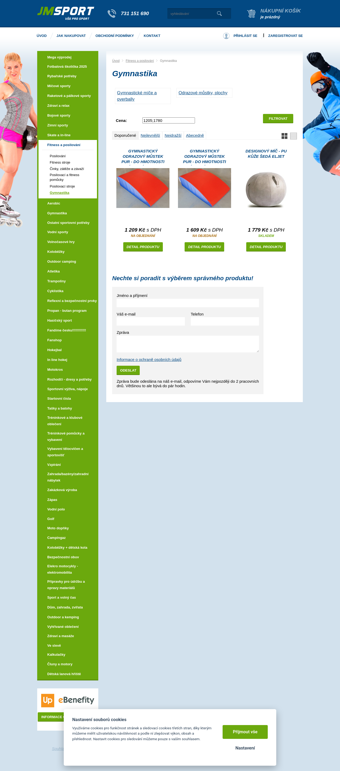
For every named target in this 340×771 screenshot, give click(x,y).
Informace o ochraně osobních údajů (149, 359)
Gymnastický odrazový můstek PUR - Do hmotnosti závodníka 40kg (142, 157)
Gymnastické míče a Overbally (137, 95)
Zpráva (123, 332)
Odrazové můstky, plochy (202, 92)
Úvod (116, 61)
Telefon (197, 314)
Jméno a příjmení (132, 295)
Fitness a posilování (140, 61)
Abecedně (195, 135)
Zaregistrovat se (285, 36)
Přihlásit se (245, 36)
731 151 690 (135, 13)
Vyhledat (219, 13)
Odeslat (128, 370)
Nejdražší (173, 135)
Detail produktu (143, 247)
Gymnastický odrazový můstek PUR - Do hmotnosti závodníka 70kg (204, 157)
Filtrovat (278, 119)
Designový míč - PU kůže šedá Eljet (266, 154)
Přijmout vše (245, 731)
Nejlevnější (150, 135)
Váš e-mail (126, 314)
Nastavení (245, 748)
